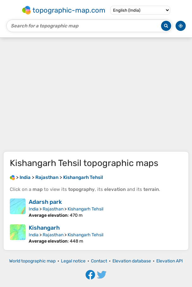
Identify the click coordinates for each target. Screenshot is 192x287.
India (34, 209)
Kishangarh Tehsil (85, 209)
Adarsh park (45, 201)
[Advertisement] (96, 94)
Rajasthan (53, 209)
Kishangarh (44, 227)
